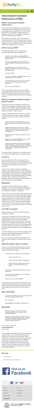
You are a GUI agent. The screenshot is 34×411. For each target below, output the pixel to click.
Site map (5, 390)
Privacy (18, 387)
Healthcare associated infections (12, 359)
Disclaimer (5, 393)
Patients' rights (6, 395)
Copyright (19, 393)
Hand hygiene (7, 356)
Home (4, 387)
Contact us (19, 395)
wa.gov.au (6, 398)
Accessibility (19, 390)
